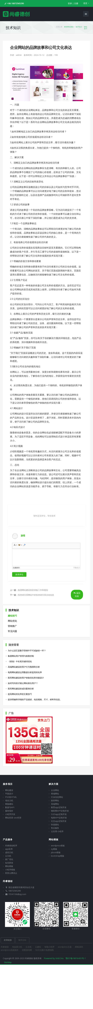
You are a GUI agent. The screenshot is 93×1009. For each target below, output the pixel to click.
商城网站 (55, 793)
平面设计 (9, 793)
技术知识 (79, 27)
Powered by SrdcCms (54, 958)
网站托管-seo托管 (13, 817)
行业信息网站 (57, 797)
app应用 (9, 849)
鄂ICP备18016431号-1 (76, 958)
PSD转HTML (11, 797)
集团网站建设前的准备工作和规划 (33, 590)
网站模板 (9, 866)
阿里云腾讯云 (11, 873)
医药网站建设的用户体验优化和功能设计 (26, 677)
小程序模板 (10, 869)
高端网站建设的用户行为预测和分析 (24, 666)
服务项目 (8, 784)
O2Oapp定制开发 (59, 814)
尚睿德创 (5, 946)
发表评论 (19, 574)
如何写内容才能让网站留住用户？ (23, 683)
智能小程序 (49, 946)
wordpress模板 (58, 845)
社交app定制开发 (58, 821)
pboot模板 (56, 852)
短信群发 (9, 862)
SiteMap (8, 962)
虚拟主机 (9, 852)
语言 (85, 3)
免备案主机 (17, 946)
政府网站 (55, 800)
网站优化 (12, 620)
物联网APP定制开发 (60, 810)
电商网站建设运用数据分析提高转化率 (25, 672)
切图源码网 (27, 950)
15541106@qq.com (17, 894)
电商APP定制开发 (59, 817)
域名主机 (9, 800)
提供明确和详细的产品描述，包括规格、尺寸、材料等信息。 (35, 699)
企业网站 (55, 790)
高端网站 (55, 804)
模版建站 (9, 804)
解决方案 (53, 784)
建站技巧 (85, 28)
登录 (70, 3)
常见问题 (12, 631)
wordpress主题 (65, 946)
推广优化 (9, 859)
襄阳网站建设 (69, 27)
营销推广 (12, 626)
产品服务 (8, 839)
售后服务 (55, 828)
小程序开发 (10, 814)
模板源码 (79, 946)
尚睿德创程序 (11, 845)
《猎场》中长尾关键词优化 (20, 661)
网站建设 (9, 790)
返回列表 (77, 595)
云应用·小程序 (57, 831)
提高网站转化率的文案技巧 (20, 694)
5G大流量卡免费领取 (44, 950)
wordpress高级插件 (10, 950)
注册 (76, 3)
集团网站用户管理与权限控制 (21, 656)
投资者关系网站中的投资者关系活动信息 (36, 594)
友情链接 (8, 940)
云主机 (8, 855)
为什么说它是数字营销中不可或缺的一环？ (27, 650)
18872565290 (14, 890)
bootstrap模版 (57, 855)
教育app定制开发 (58, 807)
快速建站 (55, 824)
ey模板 (54, 849)
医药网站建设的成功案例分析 (21, 688)
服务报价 (9, 810)
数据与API (9, 807)
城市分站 (22, 940)
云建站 (38, 946)
